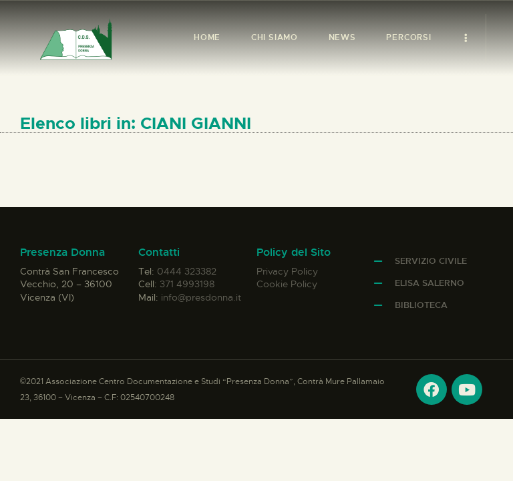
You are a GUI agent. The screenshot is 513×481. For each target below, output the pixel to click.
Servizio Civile (431, 261)
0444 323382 (186, 271)
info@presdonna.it (201, 297)
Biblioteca (421, 305)
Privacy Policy (287, 271)
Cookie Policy (286, 284)
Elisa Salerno (429, 283)
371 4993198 (187, 284)
